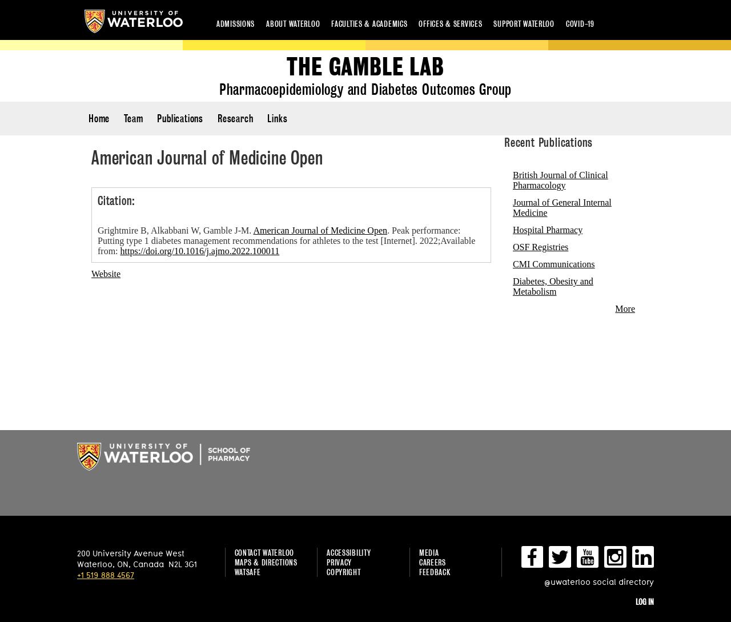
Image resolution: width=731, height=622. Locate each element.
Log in (645, 602)
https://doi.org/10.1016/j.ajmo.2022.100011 (200, 251)
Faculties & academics (369, 24)
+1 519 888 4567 (105, 574)
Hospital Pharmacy (548, 230)
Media (429, 552)
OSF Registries (540, 247)
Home (99, 119)
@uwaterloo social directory (599, 581)
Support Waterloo (524, 24)
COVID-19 (580, 24)
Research (235, 119)
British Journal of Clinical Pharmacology (560, 180)
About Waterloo (293, 24)
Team (133, 119)
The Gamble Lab (365, 67)
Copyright (343, 572)
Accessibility (349, 552)
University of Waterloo (134, 21)
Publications (180, 119)
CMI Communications (554, 264)
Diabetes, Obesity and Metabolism (553, 286)
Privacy (339, 562)
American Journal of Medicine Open (320, 230)
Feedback (435, 572)
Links (277, 119)
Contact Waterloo (265, 552)
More (625, 309)
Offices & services (450, 24)
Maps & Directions (266, 562)
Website (106, 274)
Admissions (235, 24)
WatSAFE (248, 572)
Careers (432, 562)
